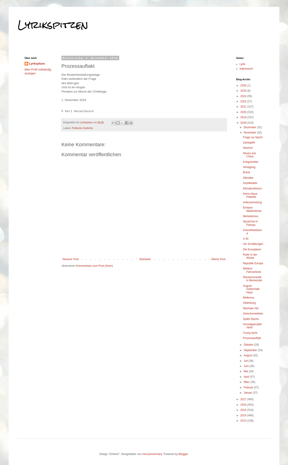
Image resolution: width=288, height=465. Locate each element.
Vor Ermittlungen (253, 244)
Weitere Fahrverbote (252, 270)
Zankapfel (249, 142)
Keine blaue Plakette (250, 195)
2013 (243, 420)
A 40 (245, 238)
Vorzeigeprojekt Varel (252, 326)
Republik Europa (253, 263)
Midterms (248, 297)
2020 (243, 112)
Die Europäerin (252, 249)
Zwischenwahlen (253, 313)
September (251, 350)
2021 (243, 106)
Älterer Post (218, 259)
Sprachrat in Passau (250, 223)
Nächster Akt (250, 308)
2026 (243, 85)
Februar (249, 387)
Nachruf (248, 147)
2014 (243, 415)
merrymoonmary (152, 454)
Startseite (145, 259)
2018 (243, 122)
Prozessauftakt (252, 338)
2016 (243, 404)
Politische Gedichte (82, 128)
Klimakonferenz (252, 188)
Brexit (246, 172)
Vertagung (249, 167)
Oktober (249, 344)
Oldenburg (249, 302)
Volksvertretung (252, 202)
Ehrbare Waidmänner (252, 209)
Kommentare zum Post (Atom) (94, 265)
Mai (246, 371)
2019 (243, 117)
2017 (243, 399)
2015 (243, 410)
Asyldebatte (250, 183)
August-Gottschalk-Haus (251, 289)
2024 (243, 96)
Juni (246, 366)
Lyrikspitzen (53, 24)
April (247, 376)
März (247, 382)
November (250, 132)
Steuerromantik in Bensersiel (252, 279)
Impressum (246, 68)
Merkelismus (250, 216)
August (248, 355)
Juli (246, 360)
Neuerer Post (71, 259)
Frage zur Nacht (253, 137)
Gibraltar (248, 177)
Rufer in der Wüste (250, 256)
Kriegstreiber (250, 161)
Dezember (250, 127)
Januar (248, 392)
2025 (243, 90)
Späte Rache (251, 319)
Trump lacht (250, 332)
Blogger (183, 454)
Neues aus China (249, 155)
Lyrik (242, 64)
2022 (243, 101)
